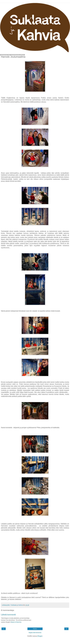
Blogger (39, 636)
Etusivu (35, 628)
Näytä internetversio (35, 632)
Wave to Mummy (16, 622)
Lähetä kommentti (8, 615)
